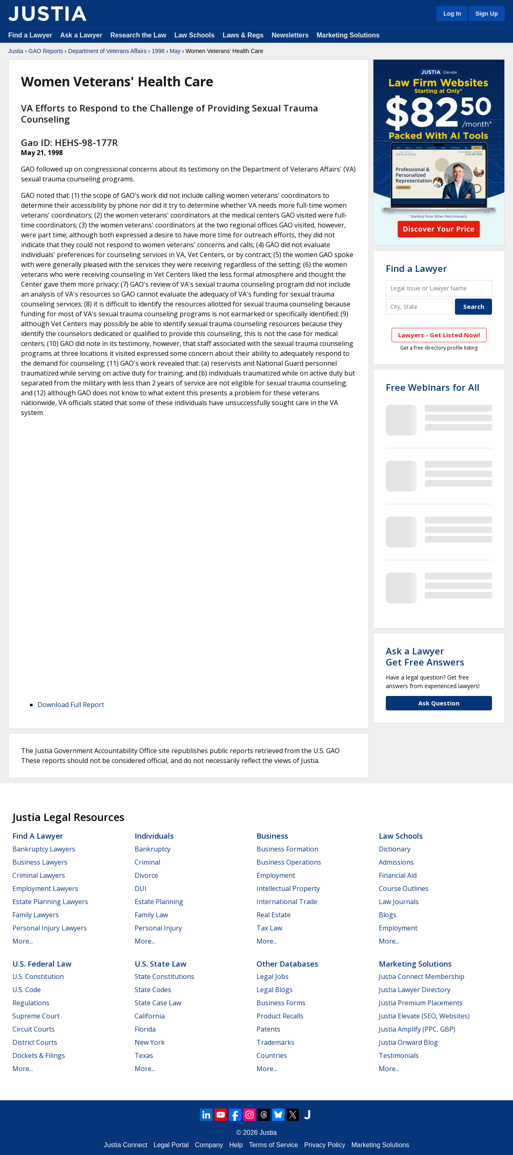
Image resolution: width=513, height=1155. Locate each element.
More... (22, 941)
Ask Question (438, 703)
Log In (452, 13)
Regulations (30, 1002)
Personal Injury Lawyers (49, 927)
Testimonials (399, 1055)
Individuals (154, 836)
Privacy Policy (324, 1144)
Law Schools (194, 35)
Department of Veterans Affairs (107, 51)
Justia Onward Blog (408, 1042)
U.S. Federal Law (42, 964)
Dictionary (394, 848)
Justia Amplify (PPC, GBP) (417, 1029)
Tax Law (269, 927)
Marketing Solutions (348, 35)
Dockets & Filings (38, 1055)
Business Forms (280, 1002)
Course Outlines (404, 888)
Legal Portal (171, 1144)
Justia (15, 51)
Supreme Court (36, 1015)
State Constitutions (164, 976)
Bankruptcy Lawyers (43, 848)
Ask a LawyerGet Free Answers (425, 656)
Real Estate (273, 914)
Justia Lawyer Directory (414, 989)
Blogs (387, 914)
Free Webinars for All (432, 387)
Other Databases (287, 964)
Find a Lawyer (30, 35)
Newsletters (290, 35)
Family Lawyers (35, 914)
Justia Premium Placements (421, 1002)
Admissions (396, 862)
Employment (275, 875)
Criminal (147, 862)
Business (272, 836)
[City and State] (419, 307)
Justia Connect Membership (421, 976)
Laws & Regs (243, 35)
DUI (141, 888)
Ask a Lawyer (82, 35)
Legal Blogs (274, 989)
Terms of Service (273, 1144)
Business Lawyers (40, 862)
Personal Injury (158, 927)
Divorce (146, 875)
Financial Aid (398, 875)
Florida (145, 1029)
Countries (271, 1055)
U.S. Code (26, 989)
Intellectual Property (288, 888)
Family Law (151, 914)
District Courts (34, 1042)
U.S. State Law (161, 964)
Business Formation (287, 848)
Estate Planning (159, 901)
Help (236, 1144)
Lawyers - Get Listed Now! (439, 335)
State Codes (153, 989)
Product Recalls (279, 1015)
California (150, 1015)
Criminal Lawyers (38, 875)
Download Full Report (70, 704)
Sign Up (487, 13)
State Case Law (158, 1002)
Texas (144, 1055)
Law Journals (399, 901)
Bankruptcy (152, 848)
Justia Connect (125, 1144)
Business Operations (288, 862)
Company (209, 1144)
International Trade (286, 901)
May (175, 51)
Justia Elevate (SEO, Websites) (424, 1015)
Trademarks (275, 1042)
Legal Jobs (272, 976)
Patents (268, 1029)
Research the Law (138, 35)
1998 (158, 51)
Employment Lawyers (45, 888)
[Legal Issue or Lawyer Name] (439, 288)
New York (150, 1042)
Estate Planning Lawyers (50, 901)
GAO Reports (45, 51)
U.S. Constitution (38, 976)
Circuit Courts (33, 1029)
